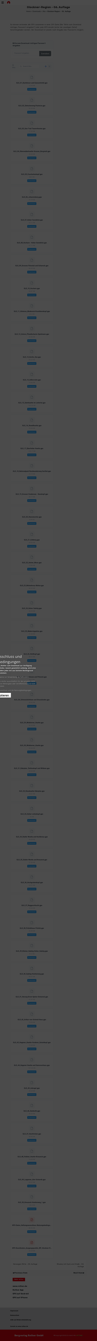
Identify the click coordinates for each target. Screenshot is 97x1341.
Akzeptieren (48, 690)
